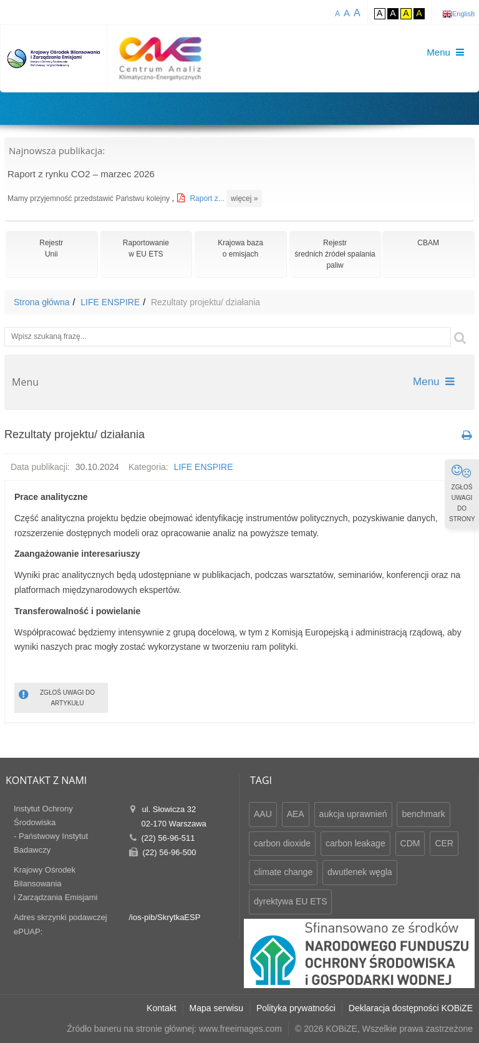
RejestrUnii (51, 248)
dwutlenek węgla (359, 872)
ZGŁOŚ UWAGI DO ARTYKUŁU (57, 697)
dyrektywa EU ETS (290, 901)
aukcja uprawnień (353, 814)
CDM (410, 843)
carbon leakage (355, 843)
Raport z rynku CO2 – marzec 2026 (81, 174)
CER (444, 843)
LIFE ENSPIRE (110, 302)
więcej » (244, 198)
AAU (263, 814)
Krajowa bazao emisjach (240, 248)
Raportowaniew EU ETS (146, 248)
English (463, 13)
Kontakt (161, 1008)
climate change (283, 872)
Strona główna (42, 302)
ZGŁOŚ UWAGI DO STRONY (462, 493)
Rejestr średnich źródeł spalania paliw (334, 254)
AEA (295, 814)
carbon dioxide (282, 843)
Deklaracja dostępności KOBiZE (411, 1008)
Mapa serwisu (216, 1008)
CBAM (428, 242)
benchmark (423, 814)
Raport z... (208, 198)
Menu (434, 382)
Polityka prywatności (296, 1008)
